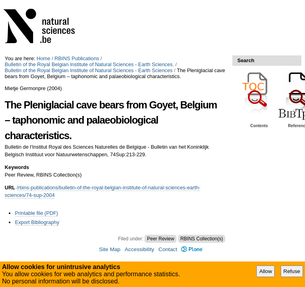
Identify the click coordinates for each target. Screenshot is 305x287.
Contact (167, 249)
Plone (192, 249)
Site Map (110, 249)
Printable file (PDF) (36, 213)
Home (43, 58)
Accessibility (139, 249)
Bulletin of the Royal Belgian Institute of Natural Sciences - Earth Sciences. (89, 64)
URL (10, 188)
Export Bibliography (37, 222)
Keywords (17, 167)
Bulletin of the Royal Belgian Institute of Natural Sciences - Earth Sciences (88, 70)
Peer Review (160, 239)
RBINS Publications (77, 58)
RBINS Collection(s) (201, 239)
